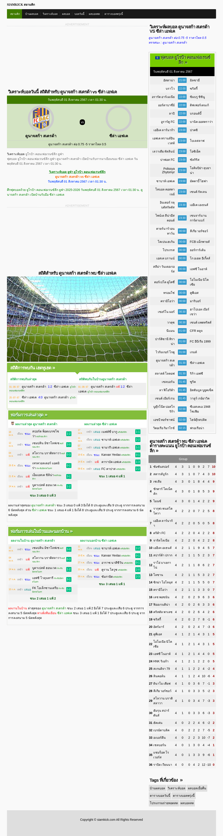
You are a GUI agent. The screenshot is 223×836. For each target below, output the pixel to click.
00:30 (182, 311)
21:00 (182, 80)
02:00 (182, 409)
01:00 (182, 330)
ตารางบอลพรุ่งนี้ (114, 13)
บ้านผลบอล (31, 13)
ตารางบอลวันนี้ (160, 795)
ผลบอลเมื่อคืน (197, 788)
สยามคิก (15, 13)
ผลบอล (66, 13)
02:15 (182, 428)
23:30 (182, 204)
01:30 (182, 362)
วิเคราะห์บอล (50, 13)
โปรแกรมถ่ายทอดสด (163, 803)
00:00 (182, 231)
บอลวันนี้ (79, 13)
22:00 (182, 88)
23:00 (182, 130)
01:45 (182, 381)
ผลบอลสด (94, 13)
